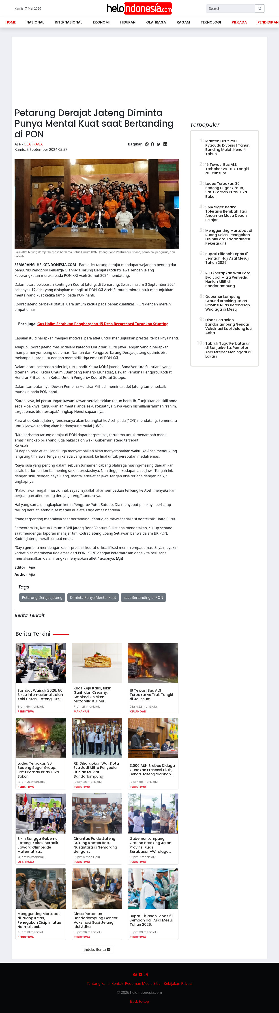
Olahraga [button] (156, 22)
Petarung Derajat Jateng (42, 597)
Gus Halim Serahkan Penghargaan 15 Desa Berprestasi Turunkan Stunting (103, 323)
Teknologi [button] (211, 22)
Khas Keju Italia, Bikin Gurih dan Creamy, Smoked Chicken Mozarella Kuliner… (92, 695)
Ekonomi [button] (101, 22)
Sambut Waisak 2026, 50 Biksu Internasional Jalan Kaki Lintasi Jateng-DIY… (40, 695)
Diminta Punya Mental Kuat (93, 597)
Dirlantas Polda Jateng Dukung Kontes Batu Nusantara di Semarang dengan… (95, 845)
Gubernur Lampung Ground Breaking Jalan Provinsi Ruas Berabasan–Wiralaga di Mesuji (228, 303)
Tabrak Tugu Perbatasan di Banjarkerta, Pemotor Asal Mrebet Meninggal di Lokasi (228, 350)
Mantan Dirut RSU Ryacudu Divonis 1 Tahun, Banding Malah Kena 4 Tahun (227, 148)
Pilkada (239, 22)
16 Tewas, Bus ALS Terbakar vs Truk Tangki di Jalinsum (151, 695)
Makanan (81, 711)
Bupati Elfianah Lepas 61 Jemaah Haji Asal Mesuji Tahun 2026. (152, 920)
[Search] (230, 8)
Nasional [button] (35, 22)
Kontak (117, 983)
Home (10, 22)
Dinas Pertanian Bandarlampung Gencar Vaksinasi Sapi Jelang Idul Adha (96, 920)
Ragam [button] (183, 22)
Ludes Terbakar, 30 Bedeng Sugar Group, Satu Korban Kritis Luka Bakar (38, 770)
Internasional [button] (68, 22)
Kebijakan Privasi (178, 983)
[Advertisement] (139, 70)
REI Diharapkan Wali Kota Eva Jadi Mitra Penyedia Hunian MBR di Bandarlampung (96, 770)
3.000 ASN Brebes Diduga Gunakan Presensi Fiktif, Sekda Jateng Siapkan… (152, 770)
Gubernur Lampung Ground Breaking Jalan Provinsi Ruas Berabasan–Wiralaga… (150, 845)
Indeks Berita (97, 949)
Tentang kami (98, 983)
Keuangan (138, 711)
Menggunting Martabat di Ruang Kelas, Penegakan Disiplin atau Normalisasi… (39, 920)
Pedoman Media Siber (143, 983)
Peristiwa (25, 711)
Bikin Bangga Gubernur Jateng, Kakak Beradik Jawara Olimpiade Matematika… (38, 845)
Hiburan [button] (127, 22)
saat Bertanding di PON (143, 597)
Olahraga (33, 144)
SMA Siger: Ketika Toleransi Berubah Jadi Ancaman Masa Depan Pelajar (226, 214)
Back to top (139, 1001)
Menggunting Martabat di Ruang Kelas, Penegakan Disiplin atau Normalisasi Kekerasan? (228, 237)
